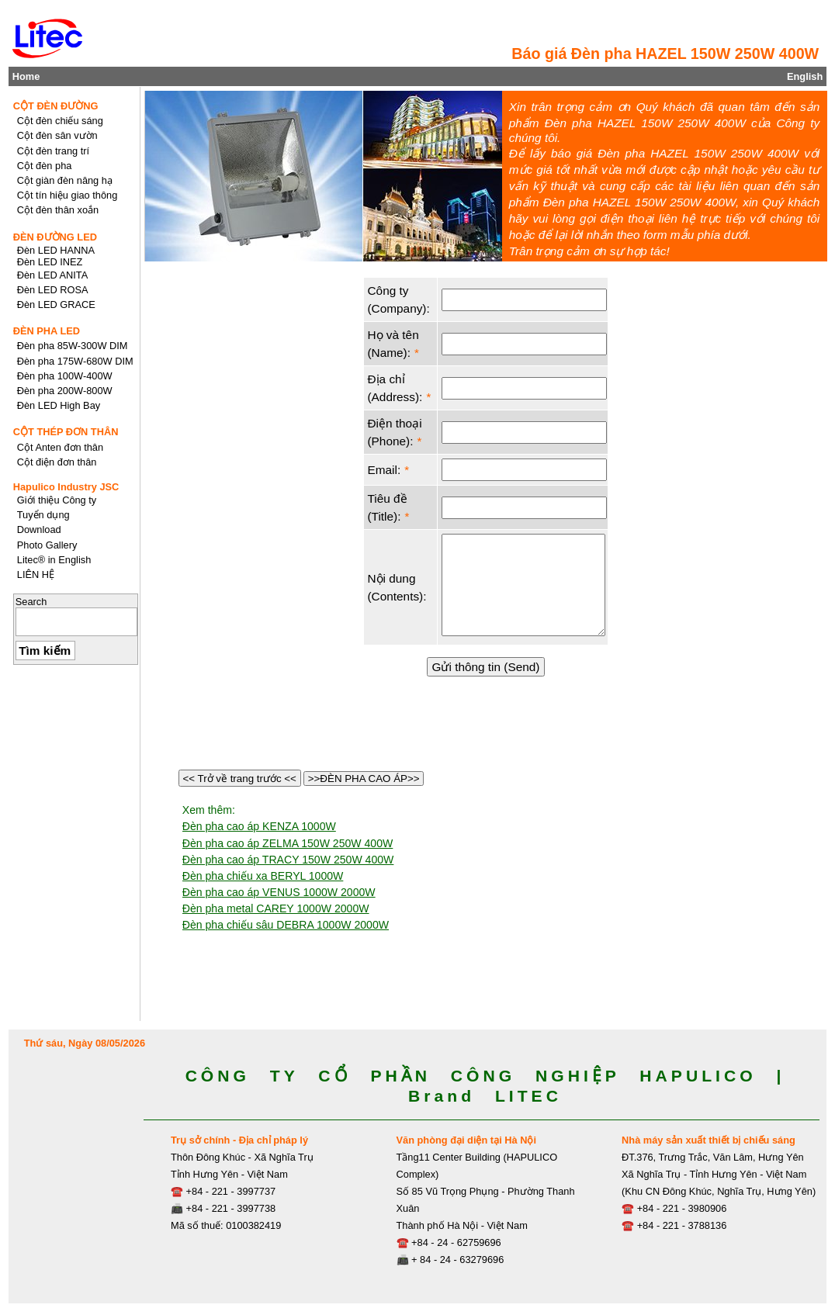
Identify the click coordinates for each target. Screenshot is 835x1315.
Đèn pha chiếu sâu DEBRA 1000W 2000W (285, 925)
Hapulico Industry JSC (66, 487)
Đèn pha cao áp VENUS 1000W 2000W (279, 892)
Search (31, 601)
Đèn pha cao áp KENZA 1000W (259, 826)
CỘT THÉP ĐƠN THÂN (66, 432)
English (805, 76)
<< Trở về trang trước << (240, 778)
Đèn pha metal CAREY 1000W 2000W (275, 908)
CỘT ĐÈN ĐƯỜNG (56, 106)
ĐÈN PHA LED (46, 331)
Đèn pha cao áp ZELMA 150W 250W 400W (287, 843)
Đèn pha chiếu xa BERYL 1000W (263, 876)
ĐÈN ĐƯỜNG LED (55, 237)
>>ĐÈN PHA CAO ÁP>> (363, 778)
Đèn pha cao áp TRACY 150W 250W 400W (288, 859)
